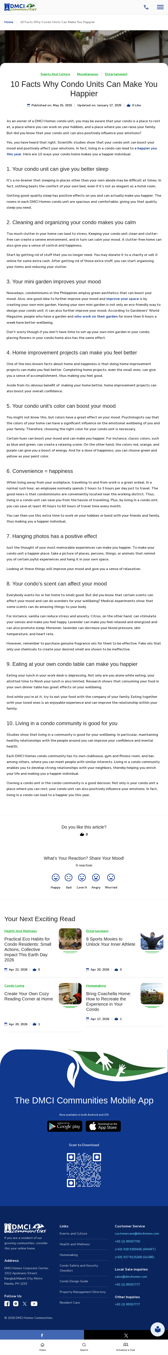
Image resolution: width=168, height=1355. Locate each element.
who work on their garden (96, 316)
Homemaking (96, 986)
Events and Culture (73, 1234)
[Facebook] (42, 1335)
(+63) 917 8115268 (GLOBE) (134, 1257)
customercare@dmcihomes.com (137, 1234)
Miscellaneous (87, 74)
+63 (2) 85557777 (127, 1284)
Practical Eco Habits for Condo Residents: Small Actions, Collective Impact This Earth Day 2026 (27, 949)
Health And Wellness (20, 931)
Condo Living (14, 986)
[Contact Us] (147, 7)
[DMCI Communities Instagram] (15, 1304)
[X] (126, 1335)
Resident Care (70, 1303)
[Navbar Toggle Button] (160, 7)
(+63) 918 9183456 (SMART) (135, 1249)
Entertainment (116, 74)
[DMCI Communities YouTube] (34, 1304)
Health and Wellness (75, 1244)
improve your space (122, 298)
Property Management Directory (83, 1292)
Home (8, 22)
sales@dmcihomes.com (131, 1277)
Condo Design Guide (74, 1281)
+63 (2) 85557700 (127, 1241)
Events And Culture (55, 74)
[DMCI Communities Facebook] (7, 1304)
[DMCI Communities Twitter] (24, 1304)
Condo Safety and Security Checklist (79, 1268)
